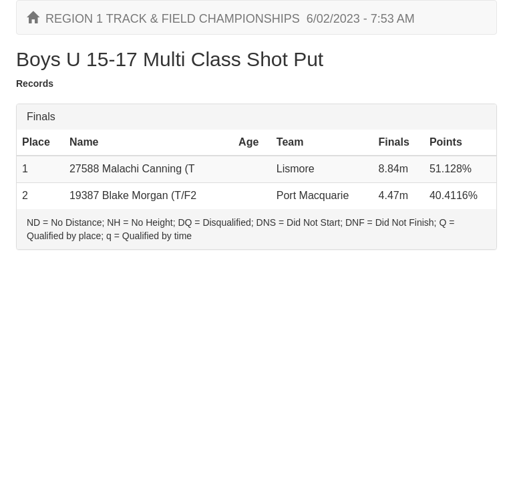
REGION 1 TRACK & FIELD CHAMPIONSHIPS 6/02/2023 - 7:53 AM (221, 18)
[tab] (256, 117)
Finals (41, 116)
